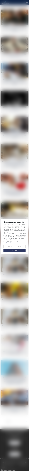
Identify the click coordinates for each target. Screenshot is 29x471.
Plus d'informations (8, 243)
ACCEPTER (14, 250)
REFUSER (20, 246)
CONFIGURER (8, 246)
